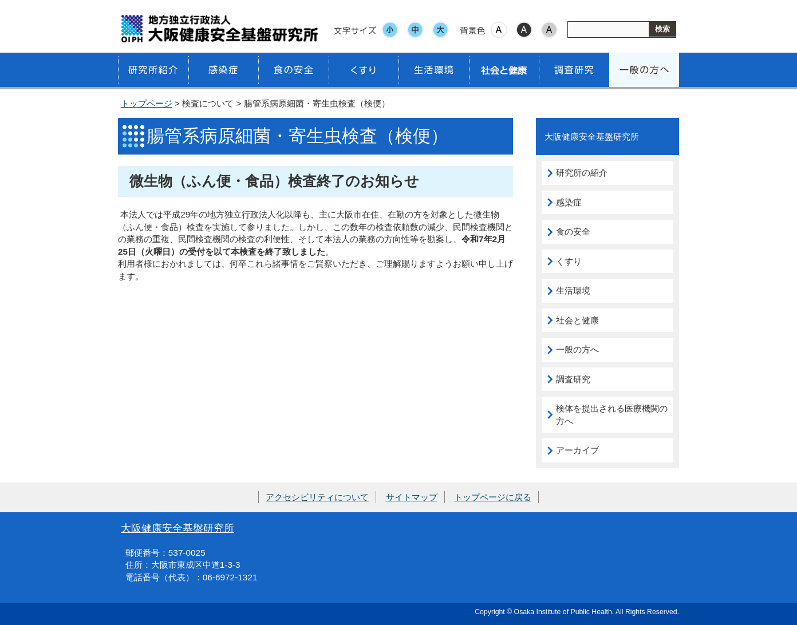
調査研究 (573, 379)
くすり (569, 261)
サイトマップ (411, 497)
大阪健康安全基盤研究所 (177, 528)
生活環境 (573, 290)
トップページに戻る (492, 497)
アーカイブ (577, 450)
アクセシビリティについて (317, 497)
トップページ (146, 103)
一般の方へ (577, 349)
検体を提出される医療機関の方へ (612, 415)
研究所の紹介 (581, 172)
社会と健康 (577, 320)
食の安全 (573, 231)
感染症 (569, 202)
